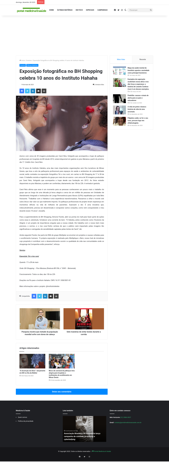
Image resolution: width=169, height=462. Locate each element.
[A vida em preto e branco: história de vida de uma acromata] (119, 115)
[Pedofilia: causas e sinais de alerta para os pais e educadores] (119, 104)
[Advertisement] (84, 35)
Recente (143, 59)
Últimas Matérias (65, 10)
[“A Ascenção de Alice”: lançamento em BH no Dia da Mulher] (32, 363)
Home (51, 10)
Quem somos (22, 420)
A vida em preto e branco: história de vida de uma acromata (137, 114)
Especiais (90, 10)
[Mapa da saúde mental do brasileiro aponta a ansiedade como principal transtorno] (119, 71)
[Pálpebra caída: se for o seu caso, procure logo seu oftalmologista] (119, 126)
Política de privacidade (25, 424)
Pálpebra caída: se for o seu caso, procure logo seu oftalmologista (138, 125)
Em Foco (79, 10)
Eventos (29, 60)
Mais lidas (121, 59)
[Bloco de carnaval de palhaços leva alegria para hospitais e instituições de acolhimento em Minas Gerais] (62, 363)
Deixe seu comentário (61, 394)
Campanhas (102, 10)
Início (22, 60)
